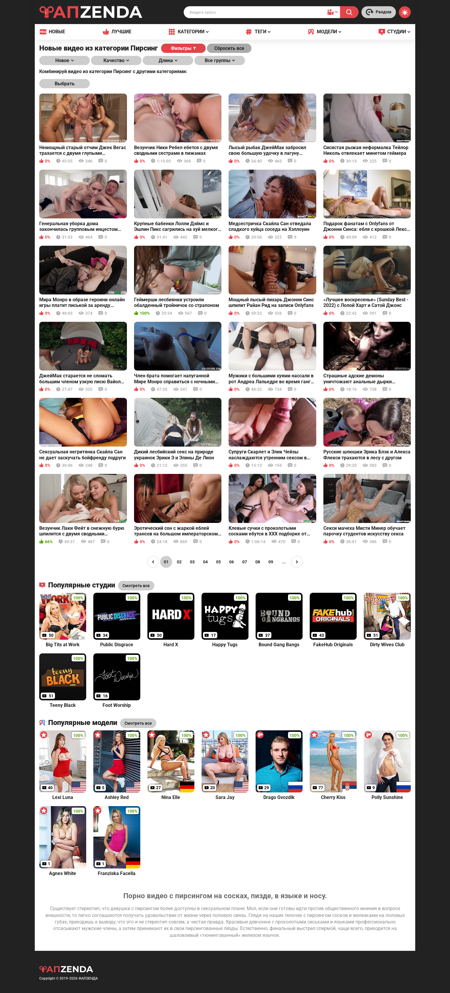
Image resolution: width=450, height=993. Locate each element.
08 (257, 561)
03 (192, 561)
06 (231, 561)
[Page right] (297, 562)
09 (270, 561)
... (284, 561)
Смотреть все (138, 723)
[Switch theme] (405, 12)
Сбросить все (229, 48)
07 (244, 561)
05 (218, 561)
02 (179, 561)
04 (205, 561)
